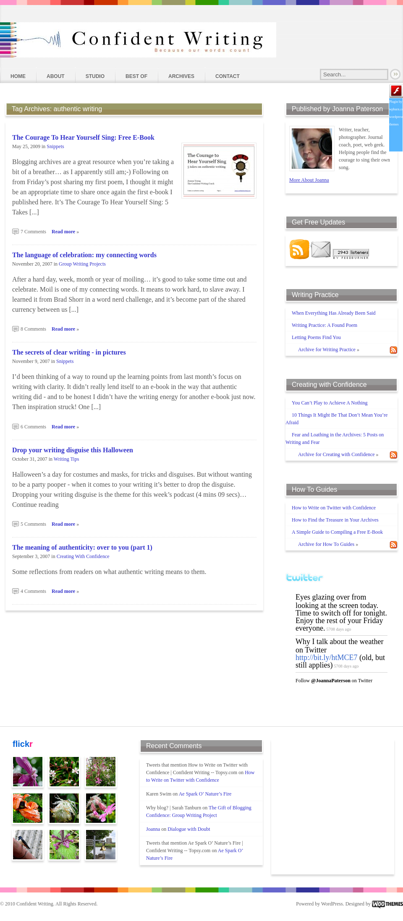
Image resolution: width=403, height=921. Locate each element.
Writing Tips (66, 459)
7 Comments (33, 232)
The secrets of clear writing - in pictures (69, 352)
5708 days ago (338, 629)
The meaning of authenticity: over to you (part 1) (82, 547)
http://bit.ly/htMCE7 (327, 657)
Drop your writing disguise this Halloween (72, 450)
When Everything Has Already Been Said (334, 313)
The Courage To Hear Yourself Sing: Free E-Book (83, 137)
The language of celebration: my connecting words (84, 254)
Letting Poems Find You (316, 337)
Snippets (55, 146)
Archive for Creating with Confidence (336, 454)
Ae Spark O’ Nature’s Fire (205, 794)
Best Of (136, 76)
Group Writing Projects (82, 264)
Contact (227, 76)
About (56, 76)
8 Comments (33, 329)
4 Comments (33, 591)
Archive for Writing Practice (327, 349)
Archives (181, 76)
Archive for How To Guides (326, 544)
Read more (63, 232)
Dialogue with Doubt (188, 829)
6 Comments (33, 427)
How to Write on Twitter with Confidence (334, 508)
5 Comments (33, 524)
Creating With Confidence (83, 556)
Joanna (153, 829)
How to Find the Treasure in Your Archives (335, 520)
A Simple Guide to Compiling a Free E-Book (337, 532)
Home (18, 76)
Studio (95, 76)
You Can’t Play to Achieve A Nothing (330, 403)
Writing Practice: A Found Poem (324, 325)
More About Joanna (309, 180)
